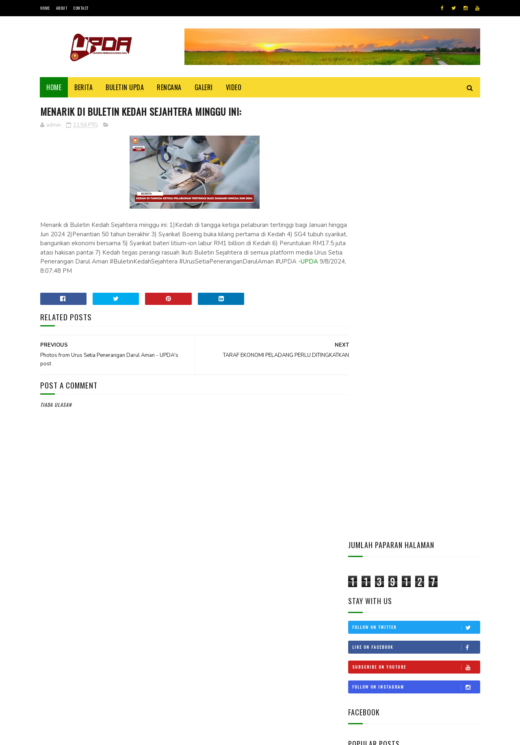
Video (234, 87)
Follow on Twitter (416, 191)
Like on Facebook (416, 211)
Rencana (169, 87)
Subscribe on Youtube (416, 231)
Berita (84, 87)
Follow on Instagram (416, 251)
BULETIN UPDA (125, 87)
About (61, 8)
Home (45, 8)
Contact (81, 8)
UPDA (170, 271)
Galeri (204, 87)
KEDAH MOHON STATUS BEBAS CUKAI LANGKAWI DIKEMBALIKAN (437, 488)
